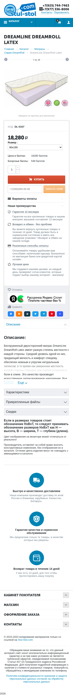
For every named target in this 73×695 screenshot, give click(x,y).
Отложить (17, 289)
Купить (39, 179)
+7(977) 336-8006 (56, 9)
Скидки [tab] (36, 410)
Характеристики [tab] (36, 391)
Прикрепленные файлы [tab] (36, 401)
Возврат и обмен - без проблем (32, 224)
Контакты (46, 12)
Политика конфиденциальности (25, 675)
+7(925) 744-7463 (56, 5)
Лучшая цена (20, 264)
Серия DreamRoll (14, 52)
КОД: (11, 126)
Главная (9, 49)
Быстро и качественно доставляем (36, 491)
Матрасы (39, 49)
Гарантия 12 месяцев (25, 211)
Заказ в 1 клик (54, 189)
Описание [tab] (36, 323)
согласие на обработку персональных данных (43, 680)
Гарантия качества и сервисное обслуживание (36, 531)
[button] (11, 314)
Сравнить (17, 307)
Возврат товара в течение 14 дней (36, 568)
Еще (21, 382)
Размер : (13, 142)
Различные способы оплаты (30, 245)
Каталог (14, 21)
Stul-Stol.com (25, 639)
